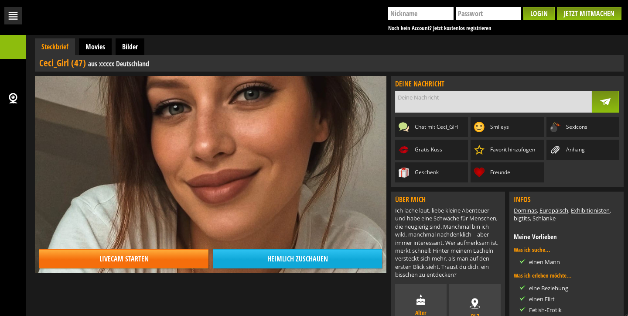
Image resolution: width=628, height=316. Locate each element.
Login (539, 13)
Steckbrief (54, 47)
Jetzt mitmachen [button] (589, 13)
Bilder (130, 47)
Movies (95, 47)
